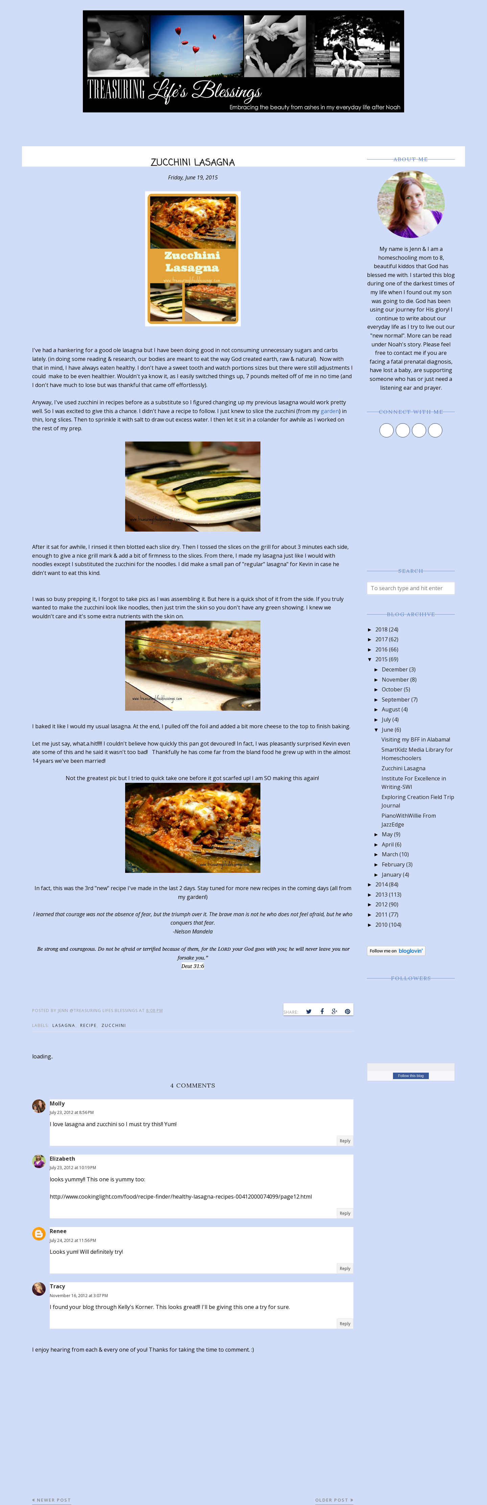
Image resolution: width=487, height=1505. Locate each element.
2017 (381, 639)
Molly (57, 1103)
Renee (58, 1231)
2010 (381, 924)
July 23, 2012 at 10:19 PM (73, 1167)
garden (330, 411)
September (396, 699)
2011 (381, 914)
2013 (381, 894)
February (393, 864)
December (395, 669)
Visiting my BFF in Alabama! (415, 739)
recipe (88, 1025)
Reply (345, 1141)
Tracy (57, 1286)
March (390, 854)
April (388, 844)
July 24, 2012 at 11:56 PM (73, 1240)
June (387, 729)
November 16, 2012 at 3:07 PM (79, 1295)
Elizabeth (62, 1158)
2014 (381, 884)
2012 (381, 904)
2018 (381, 629)
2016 (381, 649)
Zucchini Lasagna (403, 768)
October (392, 689)
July (386, 719)
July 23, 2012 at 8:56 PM (72, 1112)
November (395, 679)
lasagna (63, 1025)
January (391, 874)
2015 (381, 659)
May (387, 834)
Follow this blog (411, 1076)
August (391, 709)
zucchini (113, 1025)
